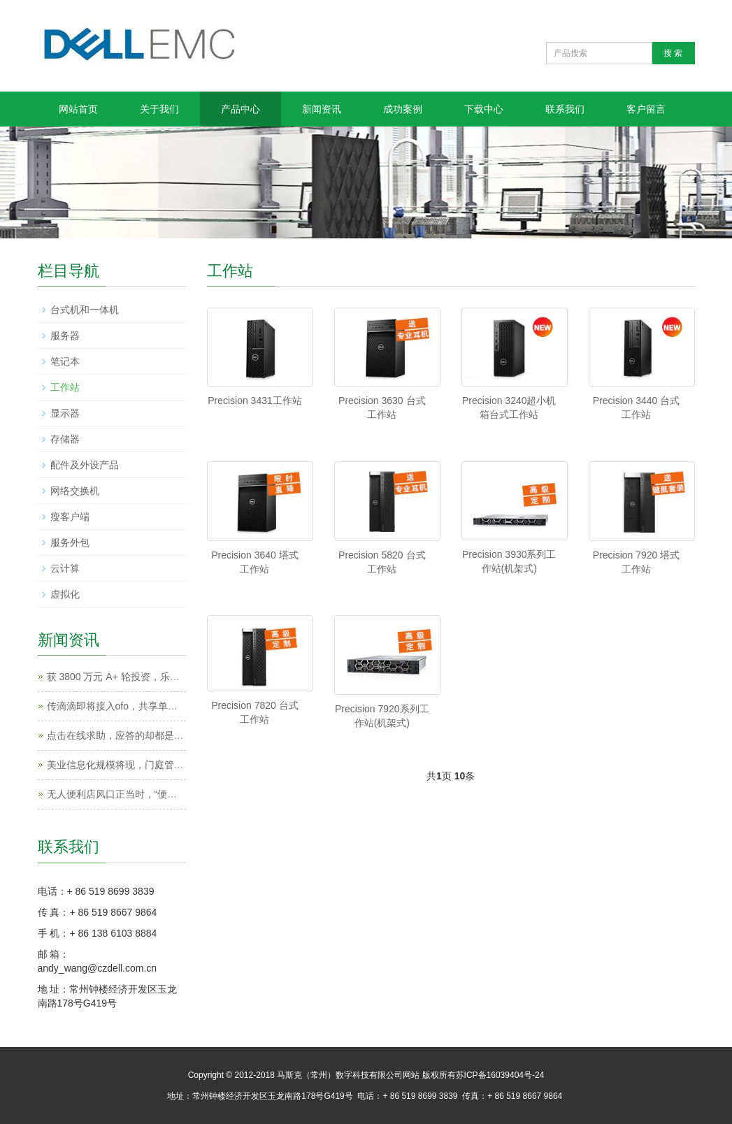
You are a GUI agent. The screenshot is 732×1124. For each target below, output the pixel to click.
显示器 (65, 413)
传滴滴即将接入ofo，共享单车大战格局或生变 (146, 706)
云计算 (65, 568)
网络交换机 (74, 490)
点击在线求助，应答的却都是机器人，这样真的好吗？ (164, 735)
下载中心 (483, 109)
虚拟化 (65, 594)
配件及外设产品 (84, 464)
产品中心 (240, 109)
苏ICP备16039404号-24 (500, 1075)
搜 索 (672, 53)
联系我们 (564, 109)
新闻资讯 (321, 109)
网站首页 (78, 109)
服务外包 (69, 542)
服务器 (65, 335)
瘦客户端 (69, 516)
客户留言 (646, 109)
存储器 (65, 439)
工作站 (65, 387)
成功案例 (402, 109)
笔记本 (65, 361)
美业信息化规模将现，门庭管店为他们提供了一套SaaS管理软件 (186, 764)
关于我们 (159, 109)
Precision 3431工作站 (255, 400)
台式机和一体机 (84, 309)
